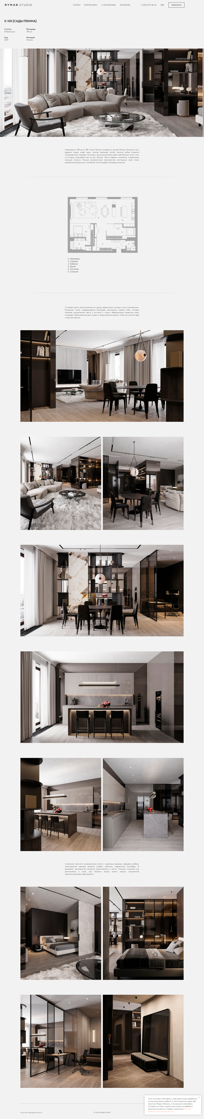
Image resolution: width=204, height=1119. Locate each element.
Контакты (125, 5)
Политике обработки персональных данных (169, 1110)
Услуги (76, 5)
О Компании (109, 5)
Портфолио (90, 5)
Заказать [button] (176, 5)
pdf (162, 5)
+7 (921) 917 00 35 (148, 5)
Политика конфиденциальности (31, 1112)
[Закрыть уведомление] (199, 1097)
